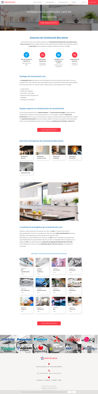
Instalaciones (38, 2)
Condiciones (44, 388)
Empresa (74, 2)
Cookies (55, 388)
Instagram (47, 380)
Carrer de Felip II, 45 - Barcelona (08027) (49, 366)
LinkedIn (54, 380)
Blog (59, 380)
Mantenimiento (50, 2)
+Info (65, 391)
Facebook (40, 380)
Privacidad (50, 388)
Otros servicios (63, 2)
